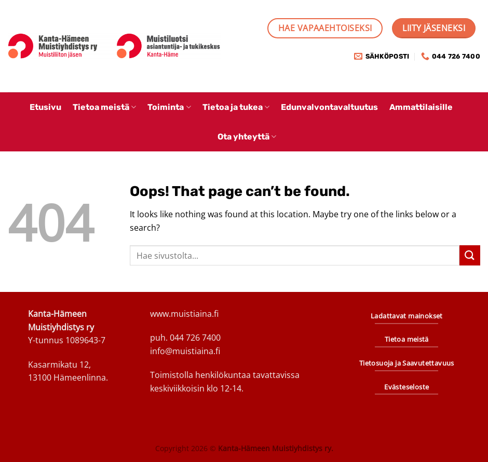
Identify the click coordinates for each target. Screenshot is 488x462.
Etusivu (45, 107)
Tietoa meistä (104, 107)
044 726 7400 (195, 337)
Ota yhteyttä (247, 137)
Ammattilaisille (421, 107)
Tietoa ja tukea (235, 107)
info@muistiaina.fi (185, 351)
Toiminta (169, 107)
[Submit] (469, 255)
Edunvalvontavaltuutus (329, 107)
